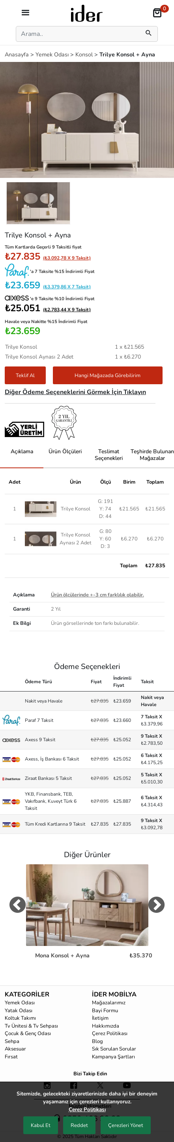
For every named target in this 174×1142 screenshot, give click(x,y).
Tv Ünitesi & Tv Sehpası (31, 1026)
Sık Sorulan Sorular (114, 1048)
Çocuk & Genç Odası (28, 1033)
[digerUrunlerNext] (156, 906)
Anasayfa (17, 54)
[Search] (76, 33)
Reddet (79, 1125)
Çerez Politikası (109, 1033)
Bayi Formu (105, 1010)
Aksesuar (15, 1048)
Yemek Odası (53, 54)
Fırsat (11, 1056)
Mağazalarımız (108, 1002)
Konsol (84, 54)
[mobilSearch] (148, 33)
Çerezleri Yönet (125, 1125)
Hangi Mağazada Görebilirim (107, 375)
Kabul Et (41, 1125)
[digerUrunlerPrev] (17, 906)
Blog (97, 1041)
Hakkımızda (105, 1026)
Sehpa (12, 1041)
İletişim (100, 1018)
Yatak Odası (18, 1010)
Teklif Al (25, 375)
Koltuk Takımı (20, 1018)
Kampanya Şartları (113, 1056)
